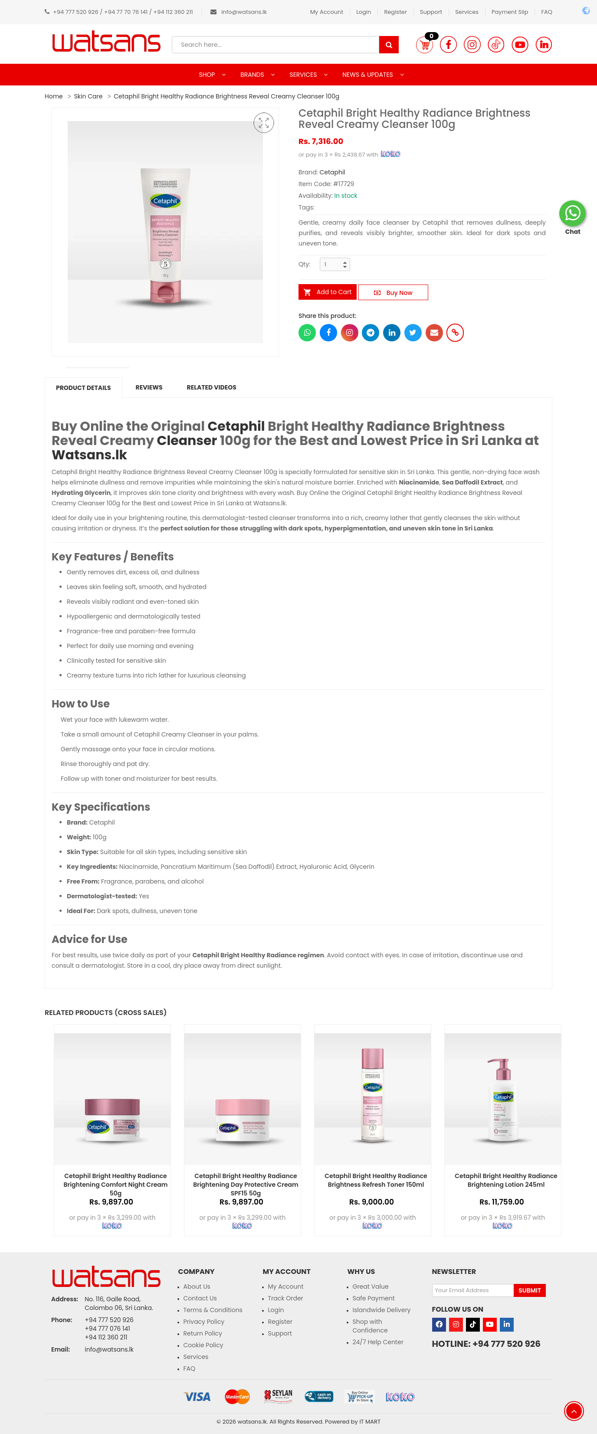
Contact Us (200, 1298)
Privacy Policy (204, 1321)
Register (395, 12)
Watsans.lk (89, 455)
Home (54, 96)
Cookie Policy (203, 1345)
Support (431, 12)
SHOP (207, 74)
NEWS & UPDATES (368, 74)
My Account (326, 12)
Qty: (304, 264)
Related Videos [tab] (211, 387)
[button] (424, 44)
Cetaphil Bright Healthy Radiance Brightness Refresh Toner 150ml (376, 1180)
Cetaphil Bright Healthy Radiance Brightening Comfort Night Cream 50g (115, 1185)
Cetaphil (332, 172)
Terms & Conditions (213, 1310)
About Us (197, 1286)
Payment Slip (510, 12)
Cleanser (187, 441)
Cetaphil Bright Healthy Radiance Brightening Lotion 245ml (506, 1180)
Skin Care (88, 96)
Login (363, 12)
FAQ (546, 12)
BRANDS (253, 74)
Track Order (285, 1298)
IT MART (370, 1422)
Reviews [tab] (149, 387)
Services (467, 12)
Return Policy (203, 1333)
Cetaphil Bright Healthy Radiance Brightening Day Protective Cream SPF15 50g (245, 1185)
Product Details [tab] (83, 387)
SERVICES (303, 74)
